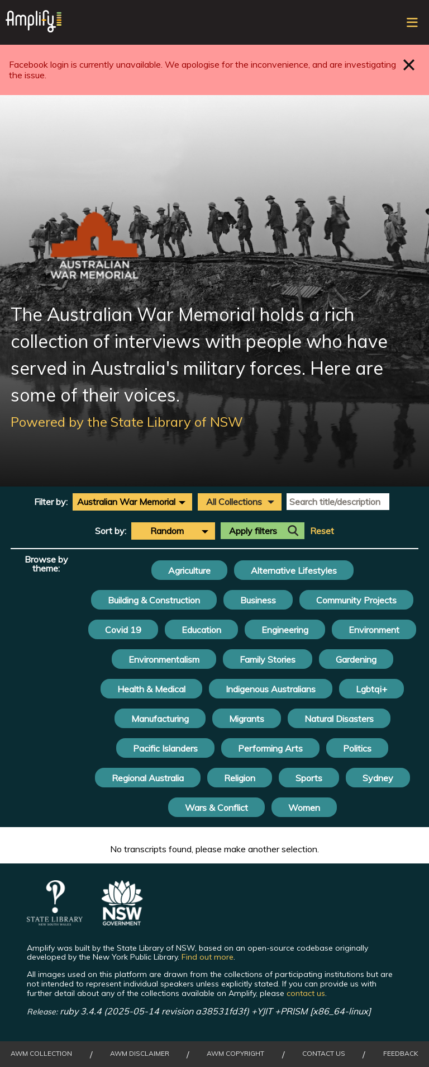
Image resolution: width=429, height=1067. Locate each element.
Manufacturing (160, 718)
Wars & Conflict (216, 807)
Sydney (378, 777)
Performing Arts (270, 748)
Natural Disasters (339, 718)
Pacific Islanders (165, 748)
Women (304, 807)
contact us (306, 993)
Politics (357, 748)
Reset (322, 531)
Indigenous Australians (271, 689)
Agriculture (189, 570)
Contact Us (323, 1053)
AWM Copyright (235, 1053)
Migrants (246, 718)
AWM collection (41, 1053)
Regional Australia (148, 777)
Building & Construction (154, 600)
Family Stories (267, 659)
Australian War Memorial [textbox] (126, 501)
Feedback (400, 1053)
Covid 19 (123, 629)
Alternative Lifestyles (294, 570)
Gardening (356, 659)
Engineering (284, 629)
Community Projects (356, 600)
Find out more (207, 957)
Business (258, 600)
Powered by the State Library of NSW (127, 421)
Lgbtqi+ (371, 689)
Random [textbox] (167, 530)
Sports (308, 777)
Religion (239, 777)
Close (409, 64)
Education (201, 629)
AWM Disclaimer (139, 1053)
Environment (374, 629)
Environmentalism (163, 659)
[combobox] (132, 501)
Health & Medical (151, 689)
